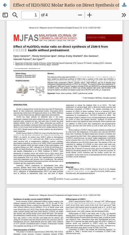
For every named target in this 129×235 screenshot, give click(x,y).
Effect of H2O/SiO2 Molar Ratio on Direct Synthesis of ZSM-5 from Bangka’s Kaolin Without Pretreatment (71, 5)
